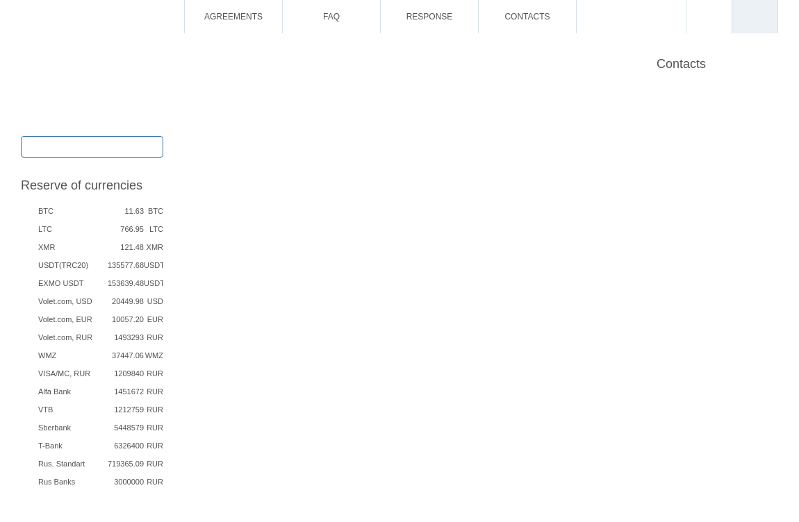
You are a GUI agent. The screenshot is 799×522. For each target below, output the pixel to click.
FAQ (331, 17)
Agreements (233, 17)
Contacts (527, 17)
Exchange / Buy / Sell (92, 145)
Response (429, 17)
